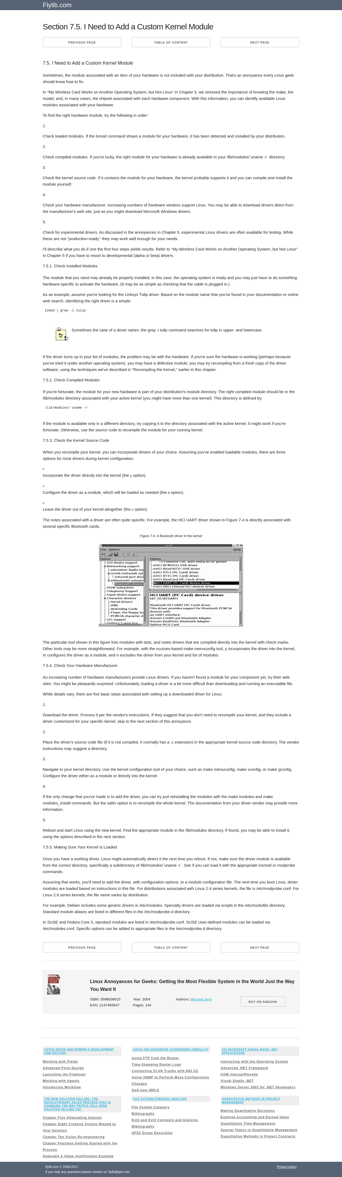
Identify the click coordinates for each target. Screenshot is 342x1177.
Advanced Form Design (63, 1067)
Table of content (171, 42)
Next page (260, 42)
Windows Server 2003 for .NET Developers (258, 1087)
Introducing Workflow (62, 1087)
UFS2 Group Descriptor (152, 1133)
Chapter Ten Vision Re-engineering (74, 1137)
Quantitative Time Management (248, 1123)
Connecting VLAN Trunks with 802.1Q (165, 1070)
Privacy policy (287, 1166)
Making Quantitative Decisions (248, 1110)
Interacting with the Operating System (254, 1061)
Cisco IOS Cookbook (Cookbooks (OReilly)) (170, 1049)
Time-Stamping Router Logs (156, 1064)
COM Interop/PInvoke (239, 1074)
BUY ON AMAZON (263, 1001)
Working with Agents (61, 1080)
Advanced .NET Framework (244, 1067)
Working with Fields (60, 1061)
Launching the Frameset (64, 1074)
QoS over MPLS (145, 1090)
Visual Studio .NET (237, 1080)
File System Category (151, 1107)
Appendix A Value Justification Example (78, 1156)
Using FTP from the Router (155, 1057)
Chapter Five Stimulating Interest (72, 1117)
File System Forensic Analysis (160, 1098)
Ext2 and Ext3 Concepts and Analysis (165, 1120)
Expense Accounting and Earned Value (255, 1117)
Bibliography (143, 1113)
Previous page (82, 42)
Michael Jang (201, 999)
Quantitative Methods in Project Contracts (258, 1136)
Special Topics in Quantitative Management (259, 1130)
